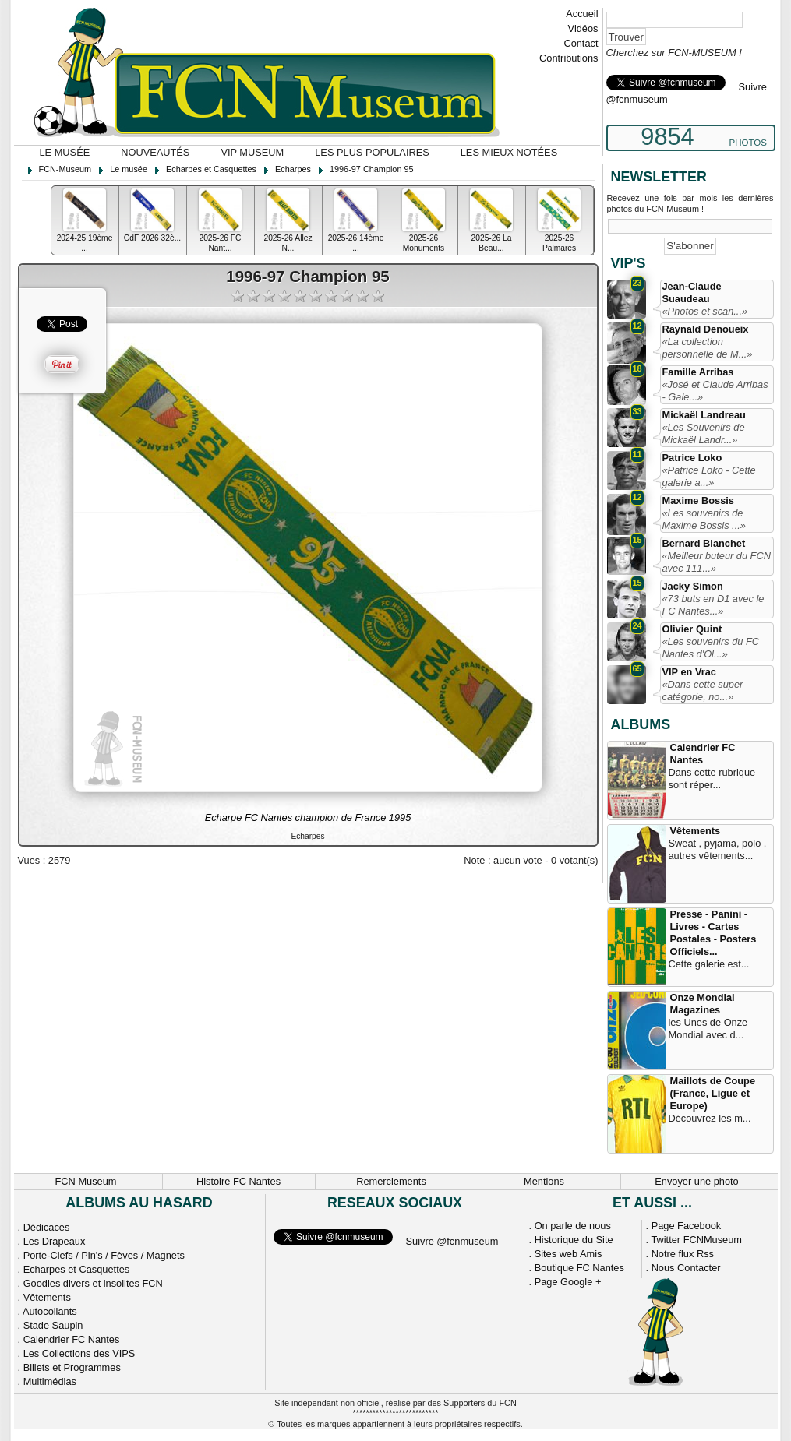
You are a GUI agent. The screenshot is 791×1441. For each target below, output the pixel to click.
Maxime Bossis (698, 500)
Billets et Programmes (72, 1367)
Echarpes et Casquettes (76, 1269)
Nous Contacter (686, 1268)
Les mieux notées (509, 152)
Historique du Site (574, 1239)
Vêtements (695, 831)
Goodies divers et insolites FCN (93, 1283)
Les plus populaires (372, 152)
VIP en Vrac (689, 672)
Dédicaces (46, 1227)
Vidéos (583, 28)
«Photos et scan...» (705, 311)
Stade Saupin (53, 1325)
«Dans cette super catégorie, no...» (702, 690)
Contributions (568, 58)
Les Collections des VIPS (79, 1353)
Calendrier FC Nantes (703, 754)
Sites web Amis (568, 1254)
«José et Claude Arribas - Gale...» (715, 391)
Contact (580, 43)
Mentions (544, 1181)
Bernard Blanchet (704, 543)
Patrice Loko (692, 457)
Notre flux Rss (683, 1254)
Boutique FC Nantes (579, 1268)
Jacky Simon (692, 586)
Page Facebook (687, 1225)
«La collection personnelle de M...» (707, 348)
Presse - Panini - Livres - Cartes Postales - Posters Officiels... (713, 932)
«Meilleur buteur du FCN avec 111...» (716, 562)
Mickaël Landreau (704, 415)
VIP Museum (252, 152)
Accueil (582, 13)
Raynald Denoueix (705, 329)
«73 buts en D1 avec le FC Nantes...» (713, 605)
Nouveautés (155, 152)
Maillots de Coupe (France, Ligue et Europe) (713, 1093)
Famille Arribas (698, 372)
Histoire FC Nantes (238, 1181)
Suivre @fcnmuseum (452, 1241)
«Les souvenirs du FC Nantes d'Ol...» (710, 648)
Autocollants (50, 1311)
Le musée (65, 152)
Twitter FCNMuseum (696, 1239)
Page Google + (568, 1282)
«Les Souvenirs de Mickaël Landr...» (703, 433)
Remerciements (391, 1181)
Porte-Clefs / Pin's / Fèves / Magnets (104, 1255)
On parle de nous (573, 1225)
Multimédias (49, 1381)
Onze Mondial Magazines (702, 1004)
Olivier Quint (692, 629)
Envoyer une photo (696, 1181)
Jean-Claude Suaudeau (692, 292)
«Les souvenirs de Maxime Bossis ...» (704, 519)
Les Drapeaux (54, 1241)
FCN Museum (86, 1181)
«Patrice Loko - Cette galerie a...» (709, 476)
